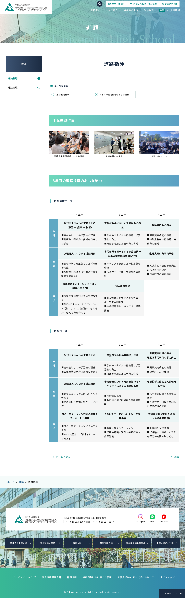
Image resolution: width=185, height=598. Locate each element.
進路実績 (13, 87)
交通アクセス (171, 3)
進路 (24, 64)
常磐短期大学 (106, 543)
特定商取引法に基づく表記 (97, 577)
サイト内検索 (99, 4)
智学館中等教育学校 (135, 543)
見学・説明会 (118, 3)
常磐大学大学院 (47, 543)
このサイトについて (21, 577)
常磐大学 (77, 543)
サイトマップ (167, 577)
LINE (152, 521)
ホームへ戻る (63, 456)
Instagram (140, 521)
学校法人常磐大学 (18, 543)
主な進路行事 (63, 94)
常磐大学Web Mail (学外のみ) (134, 577)
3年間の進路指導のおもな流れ (114, 94)
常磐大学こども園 (165, 543)
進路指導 (13, 78)
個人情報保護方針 (51, 577)
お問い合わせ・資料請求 (145, 3)
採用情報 (72, 577)
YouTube (164, 521)
